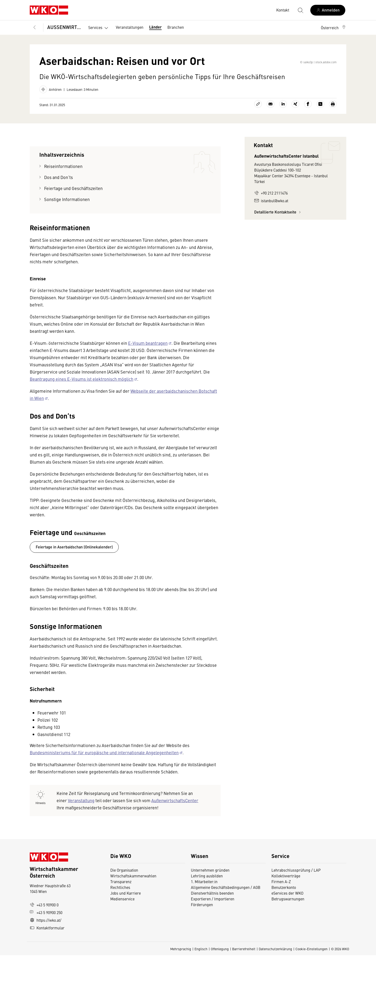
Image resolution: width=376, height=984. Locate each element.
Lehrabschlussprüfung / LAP (296, 898)
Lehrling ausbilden (207, 904)
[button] (333, 27)
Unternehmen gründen (210, 898)
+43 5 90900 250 (46, 941)
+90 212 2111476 (271, 221)
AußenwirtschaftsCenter (174, 829)
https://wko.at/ (45, 948)
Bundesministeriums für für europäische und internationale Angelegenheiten (104, 781)
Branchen (175, 27)
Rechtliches (120, 916)
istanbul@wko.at (271, 229)
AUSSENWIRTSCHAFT (64, 26)
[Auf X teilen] (320, 133)
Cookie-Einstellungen (311, 977)
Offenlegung (220, 977)
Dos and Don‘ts (58, 206)
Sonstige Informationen (67, 228)
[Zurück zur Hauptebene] (34, 27)
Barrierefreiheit (243, 977)
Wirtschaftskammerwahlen (133, 904)
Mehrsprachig (180, 977)
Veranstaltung (81, 829)
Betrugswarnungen (288, 927)
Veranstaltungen (129, 27)
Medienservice (122, 927)
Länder (155, 27)
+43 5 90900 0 (44, 933)
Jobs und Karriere (125, 921)
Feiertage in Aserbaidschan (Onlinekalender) (74, 575)
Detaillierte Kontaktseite (278, 240)
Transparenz (120, 910)
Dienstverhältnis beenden (212, 921)
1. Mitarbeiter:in (204, 910)
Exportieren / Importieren (212, 927)
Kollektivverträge (285, 904)
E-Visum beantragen (148, 372)
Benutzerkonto (283, 916)
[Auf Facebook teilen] (308, 133)
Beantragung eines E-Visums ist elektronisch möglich (81, 408)
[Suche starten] (300, 10)
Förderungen (202, 933)
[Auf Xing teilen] (295, 133)
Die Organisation (124, 898)
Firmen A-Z (281, 910)
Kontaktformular (47, 956)
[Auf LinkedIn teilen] (283, 133)
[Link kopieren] (258, 133)
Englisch (200, 977)
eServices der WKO (287, 921)
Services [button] (99, 28)
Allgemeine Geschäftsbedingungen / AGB (225, 916)
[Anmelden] (327, 10)
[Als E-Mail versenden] (270, 133)
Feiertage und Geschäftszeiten (74, 217)
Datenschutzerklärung (275, 977)
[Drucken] (333, 133)
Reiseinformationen (63, 195)
